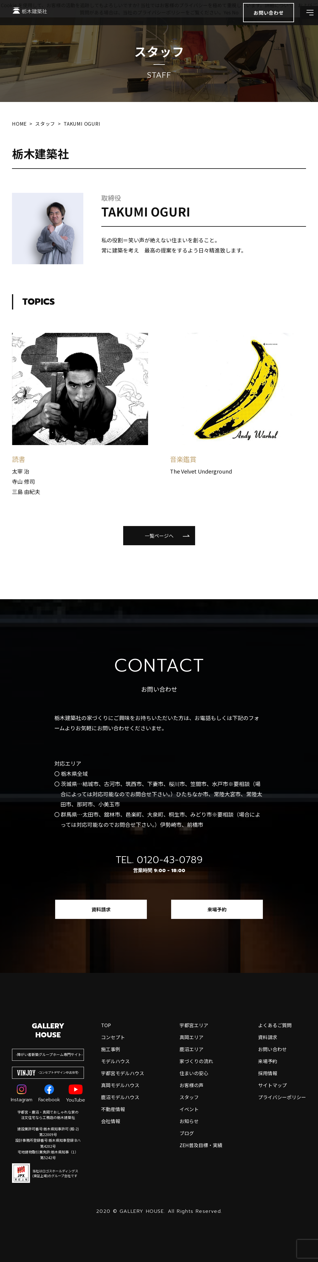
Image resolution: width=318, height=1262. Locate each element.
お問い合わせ (272, 1049)
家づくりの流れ (196, 1061)
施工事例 (110, 1049)
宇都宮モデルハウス (122, 1073)
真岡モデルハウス (120, 1085)
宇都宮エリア (194, 1025)
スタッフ (189, 1097)
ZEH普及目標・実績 (201, 1145)
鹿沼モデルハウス (120, 1097)
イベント (189, 1109)
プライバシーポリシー (282, 1097)
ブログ (187, 1133)
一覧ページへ (159, 535)
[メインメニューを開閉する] (304, 21)
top (106, 1025)
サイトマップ (272, 1085)
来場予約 (217, 909)
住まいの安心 (194, 1073)
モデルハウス (115, 1061)
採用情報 (267, 1073)
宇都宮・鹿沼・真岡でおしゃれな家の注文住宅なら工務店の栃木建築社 (48, 1114)
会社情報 (110, 1121)
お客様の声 (192, 1085)
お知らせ (189, 1121)
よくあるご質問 (275, 1025)
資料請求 (101, 909)
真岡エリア (192, 1037)
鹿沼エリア (192, 1049)
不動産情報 (113, 1109)
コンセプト (113, 1037)
